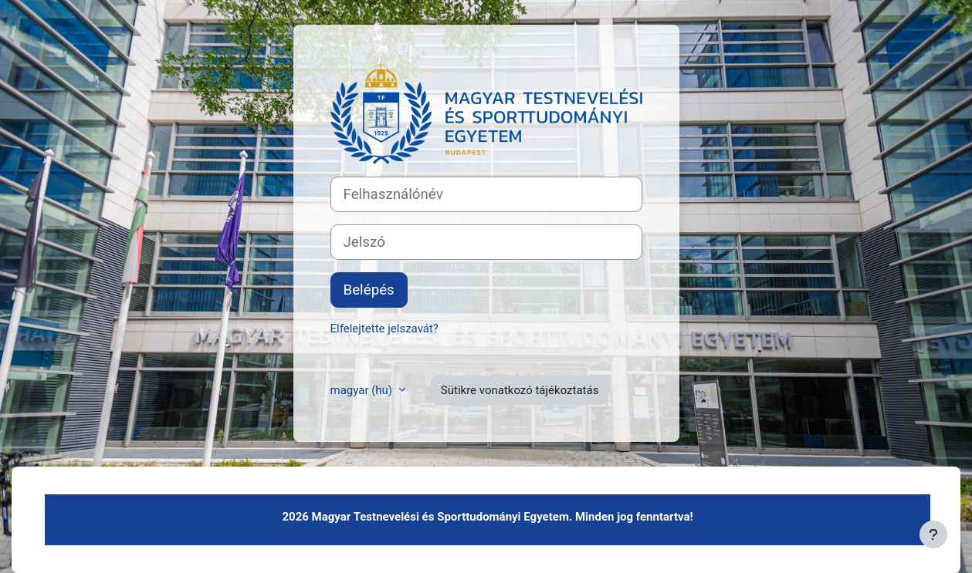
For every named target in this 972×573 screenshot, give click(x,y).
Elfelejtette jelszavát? (384, 328)
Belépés (369, 289)
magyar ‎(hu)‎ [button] (362, 390)
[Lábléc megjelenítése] (933, 534)
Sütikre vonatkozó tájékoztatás (520, 390)
